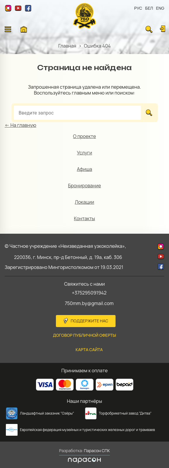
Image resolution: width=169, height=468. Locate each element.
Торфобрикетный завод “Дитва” (125, 413)
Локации (84, 202)
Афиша (84, 169)
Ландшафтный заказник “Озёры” (47, 413)
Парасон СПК (96, 450)
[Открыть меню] (8, 29)
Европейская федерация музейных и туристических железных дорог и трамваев (87, 429)
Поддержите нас (89, 321)
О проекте (84, 136)
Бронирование (84, 185)
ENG (160, 8)
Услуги (84, 152)
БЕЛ (149, 8)
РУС (138, 8)
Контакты (84, 218)
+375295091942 (89, 292)
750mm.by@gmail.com (89, 303)
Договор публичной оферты (84, 335)
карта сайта (89, 349)
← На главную (20, 125)
